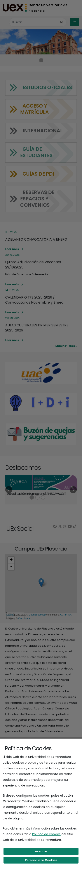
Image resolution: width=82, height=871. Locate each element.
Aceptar (41, 851)
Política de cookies (46, 834)
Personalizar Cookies (41, 860)
